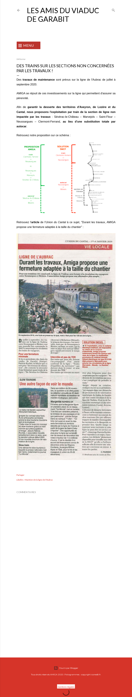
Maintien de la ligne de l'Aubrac (39, 479)
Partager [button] (20, 475)
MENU (28, 45)
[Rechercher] (113, 9)
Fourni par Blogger (66, 668)
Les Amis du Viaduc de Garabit (63, 14)
